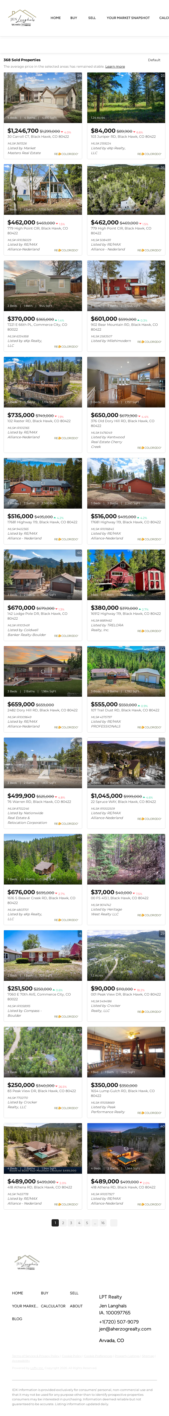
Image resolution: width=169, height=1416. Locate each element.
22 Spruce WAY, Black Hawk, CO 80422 (123, 802)
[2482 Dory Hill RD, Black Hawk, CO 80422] (43, 671)
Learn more (115, 66)
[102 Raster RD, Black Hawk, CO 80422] (43, 382)
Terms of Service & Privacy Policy (36, 1356)
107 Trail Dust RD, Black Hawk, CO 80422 (125, 710)
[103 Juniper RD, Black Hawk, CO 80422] (126, 97)
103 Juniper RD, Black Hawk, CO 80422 (123, 136)
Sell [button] (92, 18)
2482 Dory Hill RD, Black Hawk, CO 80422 (42, 710)
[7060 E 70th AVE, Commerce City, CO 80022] (43, 955)
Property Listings (127, 1356)
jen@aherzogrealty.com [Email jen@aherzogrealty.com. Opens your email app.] (125, 1329)
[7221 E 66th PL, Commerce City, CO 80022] (43, 286)
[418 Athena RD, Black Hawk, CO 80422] (43, 1148)
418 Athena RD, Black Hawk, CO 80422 (39, 1187)
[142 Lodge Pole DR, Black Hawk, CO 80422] (43, 575)
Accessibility (21, 1361)
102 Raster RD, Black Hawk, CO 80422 (39, 421)
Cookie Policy (72, 1356)
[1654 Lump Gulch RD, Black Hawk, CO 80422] (126, 1052)
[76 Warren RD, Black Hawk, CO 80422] (43, 763)
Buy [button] (73, 18)
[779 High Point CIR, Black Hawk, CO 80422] (43, 189)
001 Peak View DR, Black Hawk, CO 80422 (126, 994)
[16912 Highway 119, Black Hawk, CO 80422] (126, 575)
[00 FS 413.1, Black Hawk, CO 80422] (126, 859)
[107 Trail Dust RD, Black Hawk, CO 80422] (126, 671)
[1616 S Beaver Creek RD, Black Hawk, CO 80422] (43, 859)
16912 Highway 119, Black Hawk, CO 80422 (126, 613)
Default (154, 60)
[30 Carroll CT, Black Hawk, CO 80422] (43, 97)
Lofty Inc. (37, 1368)
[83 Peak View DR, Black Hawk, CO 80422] (43, 1052)
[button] (26, 1293)
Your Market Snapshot (128, 18)
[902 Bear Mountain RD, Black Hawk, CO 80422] (126, 286)
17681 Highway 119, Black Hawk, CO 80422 (42, 522)
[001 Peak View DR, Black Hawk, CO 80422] (126, 955)
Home (56, 18)
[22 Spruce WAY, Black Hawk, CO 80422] (126, 763)
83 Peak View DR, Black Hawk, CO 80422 (41, 1091)
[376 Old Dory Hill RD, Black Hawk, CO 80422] (126, 382)
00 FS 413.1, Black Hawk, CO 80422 (120, 898)
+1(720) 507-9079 (119, 1322)
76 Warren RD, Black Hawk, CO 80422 (39, 802)
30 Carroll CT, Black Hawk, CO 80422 (38, 136)
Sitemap (148, 1356)
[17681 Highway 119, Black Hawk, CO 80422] (43, 483)
